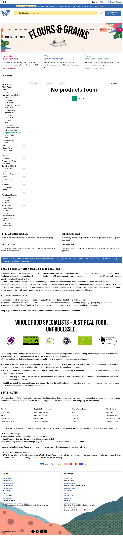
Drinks (4, 171)
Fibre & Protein (111, 409)
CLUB (119, 20)
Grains (5, 98)
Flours (78, 20)
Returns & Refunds (40, 415)
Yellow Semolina (10, 130)
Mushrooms (6, 163)
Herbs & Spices (7, 187)
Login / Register (115, 2)
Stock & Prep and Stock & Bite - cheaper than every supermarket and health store (59, 6)
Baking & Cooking (61, 20)
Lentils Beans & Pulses (11, 95)
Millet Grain (8, 108)
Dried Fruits (7, 148)
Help (4, 2)
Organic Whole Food (79, 409)
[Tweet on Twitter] (37, 531)
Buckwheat (8, 103)
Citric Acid (75, 418)
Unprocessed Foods (113, 418)
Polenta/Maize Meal (11, 128)
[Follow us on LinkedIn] (45, 531)
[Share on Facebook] (33, 531)
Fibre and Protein (8, 216)
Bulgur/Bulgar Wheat (12, 105)
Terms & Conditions (41, 422)
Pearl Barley (9, 125)
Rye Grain (8, 115)
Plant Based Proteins (9, 195)
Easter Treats (7, 84)
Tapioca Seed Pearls (12, 133)
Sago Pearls (9, 135)
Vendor (50, 83)
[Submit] (16, 13)
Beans (74, 422)
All (4, 20)
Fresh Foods (7, 151)
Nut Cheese (6, 198)
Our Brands (91, 20)
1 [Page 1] (74, 99)
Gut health (109, 412)
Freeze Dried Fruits (9, 161)
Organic (36, 20)
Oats (6, 123)
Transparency (5, 418)
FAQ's (3, 415)
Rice (6, 138)
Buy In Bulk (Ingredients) (42, 409)
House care (6, 223)
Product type (35, 83)
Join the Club (9, 68)
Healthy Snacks (7, 179)
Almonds (75, 415)
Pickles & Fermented (9, 182)
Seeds (5, 92)
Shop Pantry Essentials (94, 68)
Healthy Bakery (7, 208)
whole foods (5, 284)
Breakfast (5, 203)
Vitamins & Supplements (11, 174)
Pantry (46, 20)
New (11, 20)
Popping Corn (9, 110)
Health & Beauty (8, 226)
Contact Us (5, 412)
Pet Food (5, 211)
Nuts (5, 90)
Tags (62, 83)
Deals (103, 20)
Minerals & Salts (8, 168)
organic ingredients (33, 287)
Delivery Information (41, 412)
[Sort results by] (115, 83)
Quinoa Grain (9, 113)
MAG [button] (111, 20)
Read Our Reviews (7, 422)
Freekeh (7, 120)
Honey (4, 190)
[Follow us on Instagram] (41, 531)
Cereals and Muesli (9, 166)
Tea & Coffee (6, 200)
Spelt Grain (8, 118)
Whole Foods (22, 20)
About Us (4, 409)
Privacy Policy (39, 418)
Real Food (5, 221)
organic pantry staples (106, 287)
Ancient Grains (8, 140)
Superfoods (6, 184)
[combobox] (55, 13)
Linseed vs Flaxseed (113, 422)
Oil (3, 192)
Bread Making (7, 205)
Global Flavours (7, 218)
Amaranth (8, 100)
